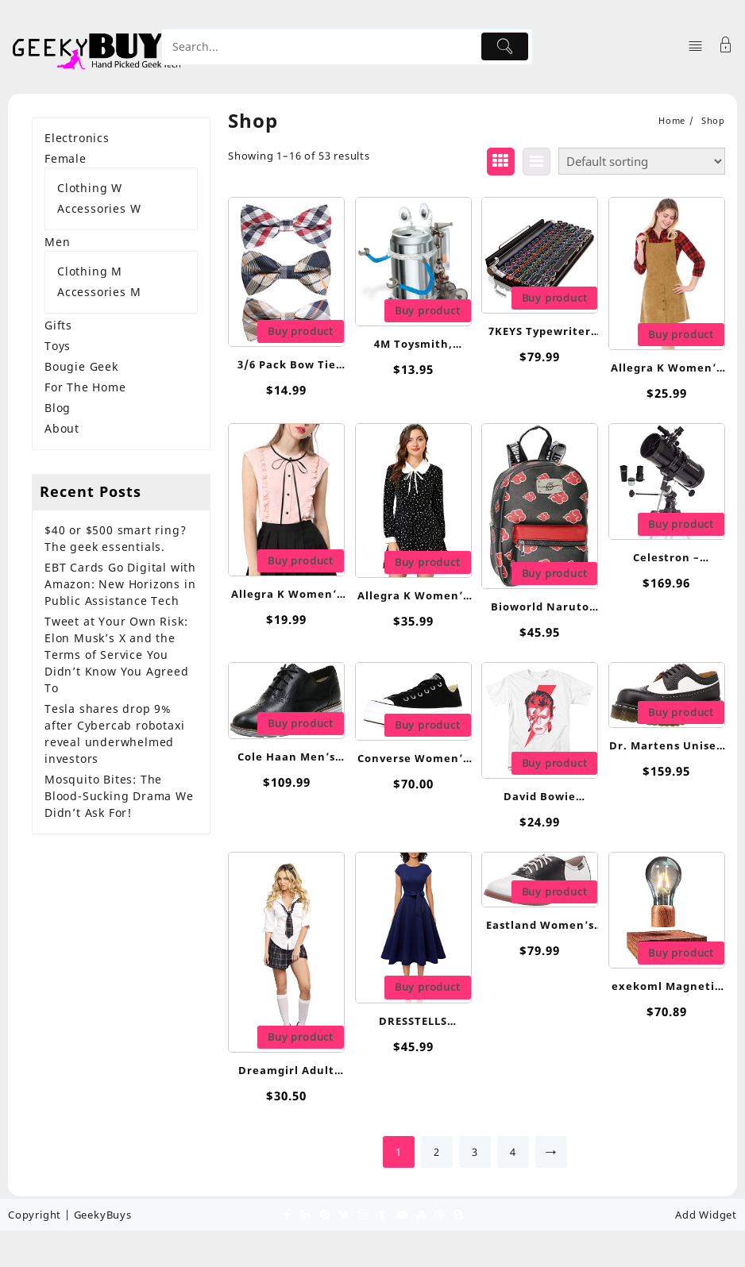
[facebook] (286, 1213)
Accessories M (99, 291)
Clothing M (89, 271)
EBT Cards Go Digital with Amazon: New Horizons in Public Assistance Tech (120, 584)
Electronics (77, 137)
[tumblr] (382, 1213)
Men (57, 241)
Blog (57, 407)
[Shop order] (641, 161)
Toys (57, 345)
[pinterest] (324, 1213)
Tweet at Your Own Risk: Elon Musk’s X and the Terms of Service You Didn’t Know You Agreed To (116, 654)
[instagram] (363, 1213)
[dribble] (439, 1213)
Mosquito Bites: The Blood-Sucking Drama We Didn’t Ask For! (119, 796)
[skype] (458, 1213)
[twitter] (343, 1213)
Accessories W (99, 208)
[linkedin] (305, 1213)
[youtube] (401, 1213)
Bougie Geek (81, 366)
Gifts (58, 325)
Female (65, 158)
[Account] (726, 46)
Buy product (301, 331)
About (61, 428)
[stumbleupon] (420, 1213)
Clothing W (89, 187)
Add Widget (706, 1214)
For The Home (85, 387)
